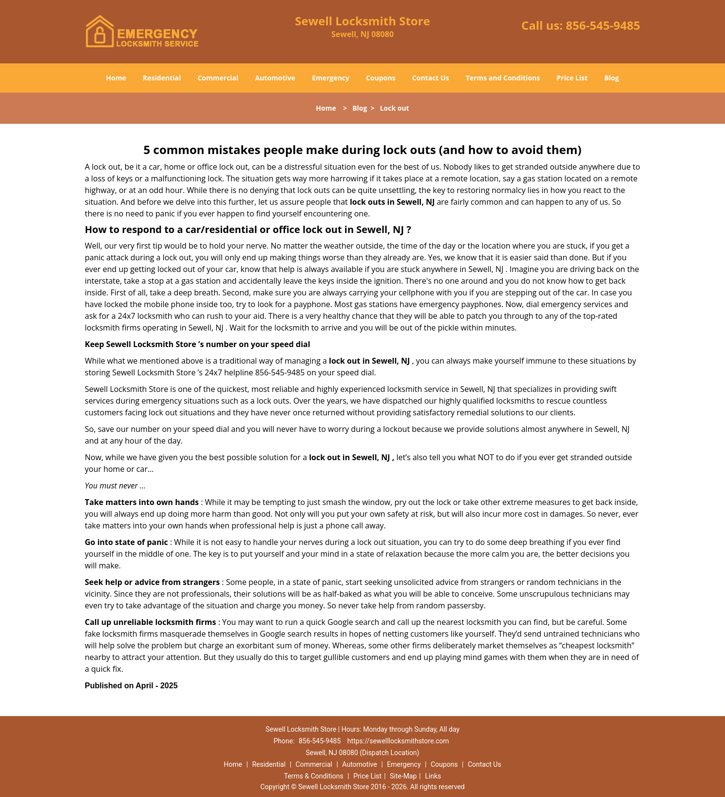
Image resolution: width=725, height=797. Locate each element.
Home (116, 77)
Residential (162, 77)
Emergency (330, 77)
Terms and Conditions (503, 77)
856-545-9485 (603, 25)
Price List (572, 77)
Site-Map (403, 776)
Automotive (275, 77)
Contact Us (430, 77)
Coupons (380, 77)
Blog (611, 77)
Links (433, 776)
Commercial (217, 77)
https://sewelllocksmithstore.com (398, 741)
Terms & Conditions (313, 776)
